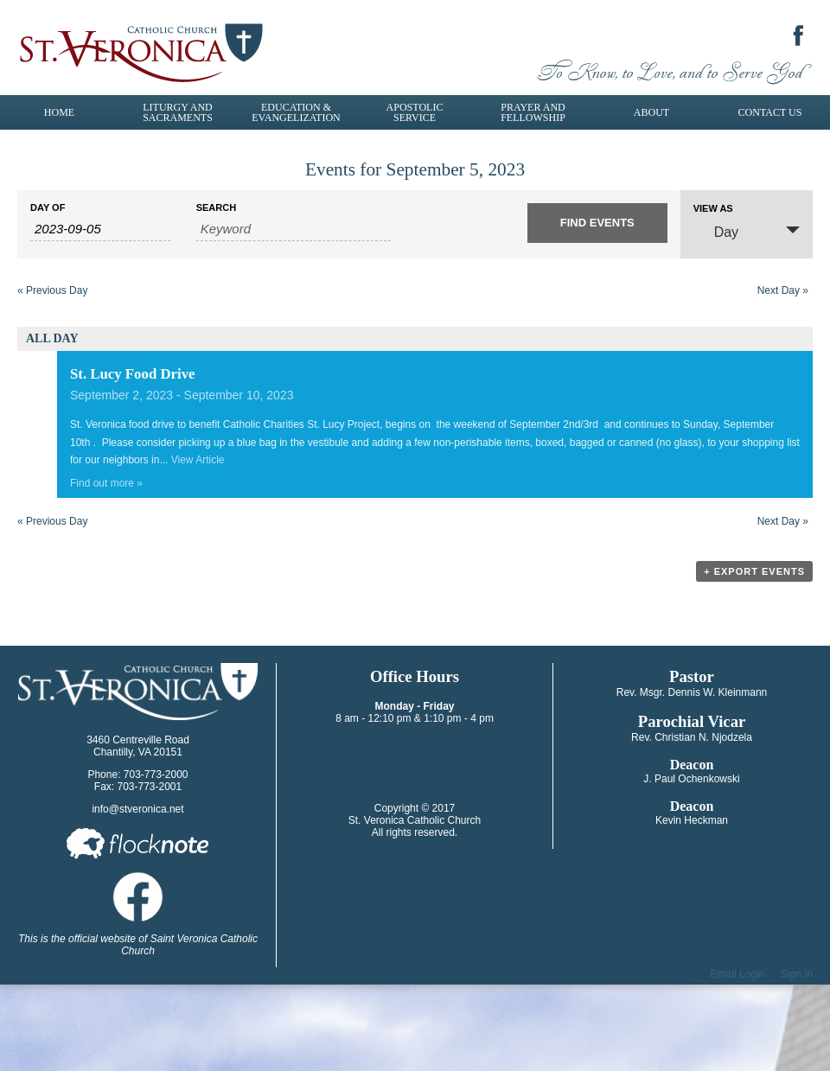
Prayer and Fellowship (533, 112)
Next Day (782, 290)
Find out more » (106, 483)
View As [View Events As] (713, 209)
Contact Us (770, 112)
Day (715, 231)
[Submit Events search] (597, 223)
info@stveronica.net (137, 809)
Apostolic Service (415, 112)
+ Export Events (754, 571)
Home (59, 112)
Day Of (47, 208)
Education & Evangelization (296, 112)
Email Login (738, 974)
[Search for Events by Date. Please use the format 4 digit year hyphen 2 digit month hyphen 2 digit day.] (100, 229)
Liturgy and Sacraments (178, 112)
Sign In (797, 974)
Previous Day (52, 290)
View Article (198, 460)
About (651, 112)
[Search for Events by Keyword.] (294, 229)
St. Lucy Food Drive (132, 374)
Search (216, 208)
